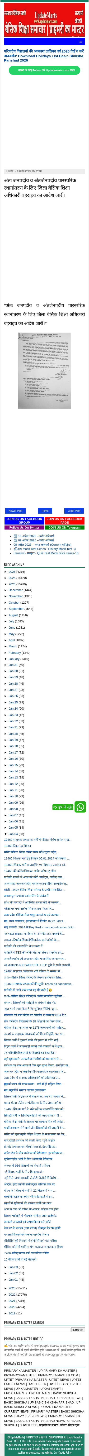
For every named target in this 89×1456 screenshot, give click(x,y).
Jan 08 (14, 809)
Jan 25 (14, 702)
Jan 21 (14, 727)
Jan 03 (14, 1267)
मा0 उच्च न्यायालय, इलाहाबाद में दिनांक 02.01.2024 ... (35, 921)
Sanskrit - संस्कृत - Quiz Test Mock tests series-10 (46, 553)
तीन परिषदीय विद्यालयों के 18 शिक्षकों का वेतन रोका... (33, 1021)
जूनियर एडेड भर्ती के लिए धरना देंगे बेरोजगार (28, 1159)
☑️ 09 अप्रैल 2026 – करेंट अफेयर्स (34, 540)
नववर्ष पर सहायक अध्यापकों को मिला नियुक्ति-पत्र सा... (34, 1034)
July (12, 621)
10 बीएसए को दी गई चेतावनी (20, 1259)
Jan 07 (14, 815)
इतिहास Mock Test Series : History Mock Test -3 (45, 549)
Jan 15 (14, 765)
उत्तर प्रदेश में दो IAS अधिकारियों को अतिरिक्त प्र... (32, 1077)
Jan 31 (14, 665)
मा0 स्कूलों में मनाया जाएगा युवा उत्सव (25, 1090)
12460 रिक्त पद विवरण (17, 846)
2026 (12, 571)
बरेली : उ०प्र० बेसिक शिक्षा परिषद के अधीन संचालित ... (34, 890)
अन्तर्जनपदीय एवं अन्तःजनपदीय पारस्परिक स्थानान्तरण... (35, 958)
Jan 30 (14, 671)
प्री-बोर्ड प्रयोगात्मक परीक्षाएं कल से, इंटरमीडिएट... (30, 1146)
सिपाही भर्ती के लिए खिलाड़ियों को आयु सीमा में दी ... (33, 1115)
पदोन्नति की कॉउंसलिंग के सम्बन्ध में (23, 946)
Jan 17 (14, 752)
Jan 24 (14, 708)
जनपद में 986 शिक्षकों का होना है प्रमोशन (27, 1165)
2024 (12, 584)
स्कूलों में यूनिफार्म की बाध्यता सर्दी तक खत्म (28, 1203)
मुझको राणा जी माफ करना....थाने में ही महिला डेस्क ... (34, 1084)
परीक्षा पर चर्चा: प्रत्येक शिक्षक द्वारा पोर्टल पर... (29, 908)
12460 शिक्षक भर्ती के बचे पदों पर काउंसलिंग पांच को (34, 1109)
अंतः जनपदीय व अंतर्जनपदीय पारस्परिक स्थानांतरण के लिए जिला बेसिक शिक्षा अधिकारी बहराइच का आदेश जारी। (40, 187)
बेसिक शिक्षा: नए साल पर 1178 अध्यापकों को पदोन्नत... (35, 1027)
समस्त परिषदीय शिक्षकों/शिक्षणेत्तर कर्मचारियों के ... (32, 940)
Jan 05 (14, 827)
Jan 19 (14, 740)
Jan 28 (14, 683)
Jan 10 (14, 796)
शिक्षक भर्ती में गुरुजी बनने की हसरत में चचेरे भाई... (32, 1040)
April (12, 640)
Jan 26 (14, 696)
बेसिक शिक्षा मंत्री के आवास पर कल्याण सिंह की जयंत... (34, 1121)
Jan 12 (14, 784)
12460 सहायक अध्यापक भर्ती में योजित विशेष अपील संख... (37, 839)
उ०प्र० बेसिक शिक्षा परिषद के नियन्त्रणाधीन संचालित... (33, 977)
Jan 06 (14, 821)
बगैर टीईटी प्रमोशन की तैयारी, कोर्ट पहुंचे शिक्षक (29, 1140)
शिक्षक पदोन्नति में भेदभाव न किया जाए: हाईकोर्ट (30, 1215)
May (12, 634)
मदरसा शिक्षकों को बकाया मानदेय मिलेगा (26, 1234)
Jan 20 (14, 733)
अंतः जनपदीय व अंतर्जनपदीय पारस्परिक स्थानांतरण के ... (35, 1071)
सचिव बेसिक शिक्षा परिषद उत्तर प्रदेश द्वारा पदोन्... (31, 852)
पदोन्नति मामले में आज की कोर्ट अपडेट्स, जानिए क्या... (34, 877)
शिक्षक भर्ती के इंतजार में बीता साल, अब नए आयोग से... (35, 1096)
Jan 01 (14, 1279)
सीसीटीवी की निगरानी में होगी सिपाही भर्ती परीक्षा (30, 1240)
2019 (12, 1313)
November (16, 596)
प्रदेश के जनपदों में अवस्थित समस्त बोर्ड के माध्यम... (32, 902)
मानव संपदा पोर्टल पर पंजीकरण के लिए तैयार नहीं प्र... (33, 1103)
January (14, 659)
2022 (12, 1294)
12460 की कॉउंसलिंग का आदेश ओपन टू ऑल (30, 871)
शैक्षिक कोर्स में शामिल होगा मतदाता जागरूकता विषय (33, 1247)
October (14, 602)
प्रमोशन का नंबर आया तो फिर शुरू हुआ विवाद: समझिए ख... (37, 1065)
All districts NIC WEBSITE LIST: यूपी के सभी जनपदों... (38, 965)
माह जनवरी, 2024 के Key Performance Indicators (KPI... (40, 927)
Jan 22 (14, 721)
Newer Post (15, 510)
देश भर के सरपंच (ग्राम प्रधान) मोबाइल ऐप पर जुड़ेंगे (32, 1228)
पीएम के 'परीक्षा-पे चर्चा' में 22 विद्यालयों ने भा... (30, 1190)
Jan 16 (14, 758)
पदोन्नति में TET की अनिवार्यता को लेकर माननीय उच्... (34, 952)
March (13, 646)
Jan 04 (14, 834)
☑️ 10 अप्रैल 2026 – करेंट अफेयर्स (34, 536)
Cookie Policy (64, 1452)
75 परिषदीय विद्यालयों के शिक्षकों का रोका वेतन (30, 1053)
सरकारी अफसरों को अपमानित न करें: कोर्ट (27, 1222)
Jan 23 (14, 715)
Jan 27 (14, 690)
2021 (12, 1301)
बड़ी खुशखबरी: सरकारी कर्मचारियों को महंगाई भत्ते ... (33, 1059)
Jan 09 (14, 802)
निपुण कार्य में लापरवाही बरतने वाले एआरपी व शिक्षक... (34, 1046)
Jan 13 (14, 777)
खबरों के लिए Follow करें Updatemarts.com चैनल (46, 70)
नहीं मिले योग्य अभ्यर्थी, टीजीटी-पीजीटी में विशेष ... (31, 1178)
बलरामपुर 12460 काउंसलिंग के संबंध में (26, 896)
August (14, 615)
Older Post (74, 510)
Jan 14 (14, 771)
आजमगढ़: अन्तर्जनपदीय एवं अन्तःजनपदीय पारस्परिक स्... (36, 883)
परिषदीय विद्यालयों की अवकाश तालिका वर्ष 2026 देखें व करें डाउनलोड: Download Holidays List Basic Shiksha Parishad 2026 (44, 55)
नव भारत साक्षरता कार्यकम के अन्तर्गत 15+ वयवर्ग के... (34, 934)
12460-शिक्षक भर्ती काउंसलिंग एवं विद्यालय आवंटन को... (35, 865)
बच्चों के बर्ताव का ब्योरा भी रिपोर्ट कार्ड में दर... (29, 1196)
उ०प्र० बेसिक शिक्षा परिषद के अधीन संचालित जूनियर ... (34, 996)
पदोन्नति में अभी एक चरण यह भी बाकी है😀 (28, 990)
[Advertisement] (44, 122)
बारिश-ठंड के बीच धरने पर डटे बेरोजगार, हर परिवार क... (34, 1153)
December (16, 590)
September (16, 609)
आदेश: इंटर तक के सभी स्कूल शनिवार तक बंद (29, 1184)
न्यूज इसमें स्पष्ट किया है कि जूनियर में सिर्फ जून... (31, 1009)
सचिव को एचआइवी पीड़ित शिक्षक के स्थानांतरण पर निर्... (35, 1134)
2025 (12, 578)
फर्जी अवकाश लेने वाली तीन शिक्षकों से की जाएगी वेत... (35, 1128)
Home (45, 510)
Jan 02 (14, 1273)
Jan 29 (14, 677)
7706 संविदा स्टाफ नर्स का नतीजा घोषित (26, 1253)
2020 (12, 1307)
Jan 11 (14, 790)
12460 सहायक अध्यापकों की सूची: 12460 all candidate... (39, 984)
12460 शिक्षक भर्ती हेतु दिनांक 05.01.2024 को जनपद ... (37, 858)
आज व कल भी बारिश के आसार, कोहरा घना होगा (31, 1209)
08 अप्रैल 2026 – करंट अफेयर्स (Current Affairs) (42, 544)
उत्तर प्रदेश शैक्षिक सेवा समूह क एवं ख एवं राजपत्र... (32, 915)
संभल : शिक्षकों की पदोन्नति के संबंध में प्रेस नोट (30, 1002)
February (15, 652)
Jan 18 (14, 746)
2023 (12, 1288)
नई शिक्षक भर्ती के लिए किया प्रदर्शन (23, 1172)
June (12, 627)
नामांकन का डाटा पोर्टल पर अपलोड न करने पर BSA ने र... (36, 1015)
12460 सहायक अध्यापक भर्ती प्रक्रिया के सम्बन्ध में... (33, 971)
